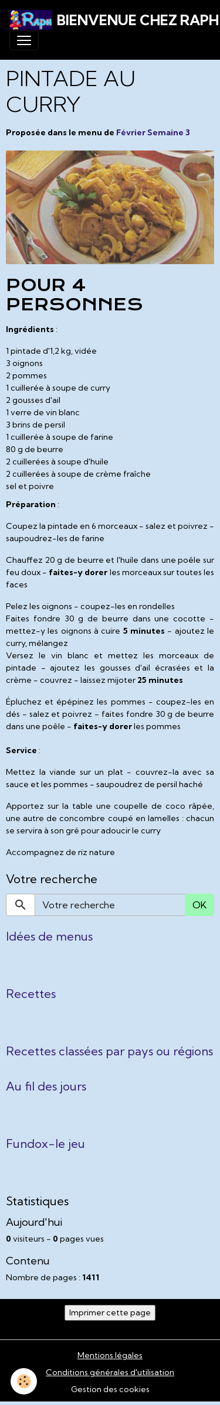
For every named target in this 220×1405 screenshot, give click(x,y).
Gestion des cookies (110, 1389)
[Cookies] (24, 1381)
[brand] (105, 19)
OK (199, 905)
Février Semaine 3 (153, 132)
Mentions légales (110, 1355)
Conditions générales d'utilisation (110, 1372)
